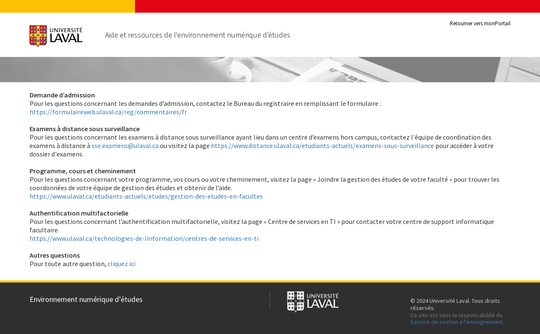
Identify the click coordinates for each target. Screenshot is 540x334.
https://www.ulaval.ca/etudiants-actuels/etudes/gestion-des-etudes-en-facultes (146, 196)
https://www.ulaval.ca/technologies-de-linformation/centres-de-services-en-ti (144, 238)
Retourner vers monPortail (480, 23)
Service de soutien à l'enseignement (456, 322)
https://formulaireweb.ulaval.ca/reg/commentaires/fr (108, 112)
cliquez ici (121, 263)
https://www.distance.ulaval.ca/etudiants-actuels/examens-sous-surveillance (322, 145)
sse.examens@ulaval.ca (125, 145)
